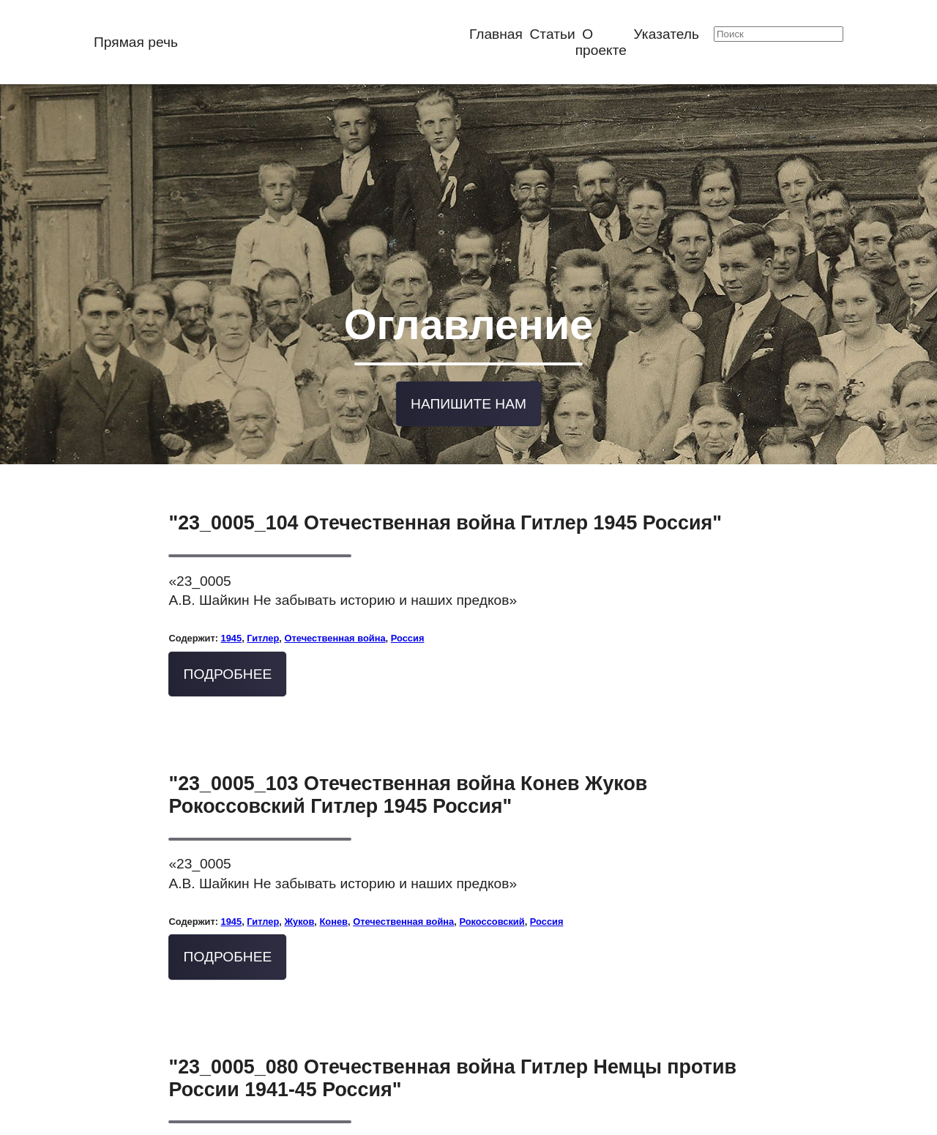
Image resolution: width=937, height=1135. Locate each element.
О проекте (601, 42)
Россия (408, 612)
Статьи (552, 34)
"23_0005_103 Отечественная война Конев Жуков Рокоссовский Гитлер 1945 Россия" (407, 769)
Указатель (666, 34)
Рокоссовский (491, 895)
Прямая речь (136, 42)
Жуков (300, 895)
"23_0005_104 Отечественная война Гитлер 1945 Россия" (445, 497)
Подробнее (228, 648)
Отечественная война (335, 612)
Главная (496, 34)
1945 (231, 612)
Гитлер (263, 612)
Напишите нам (468, 380)
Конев (333, 895)
